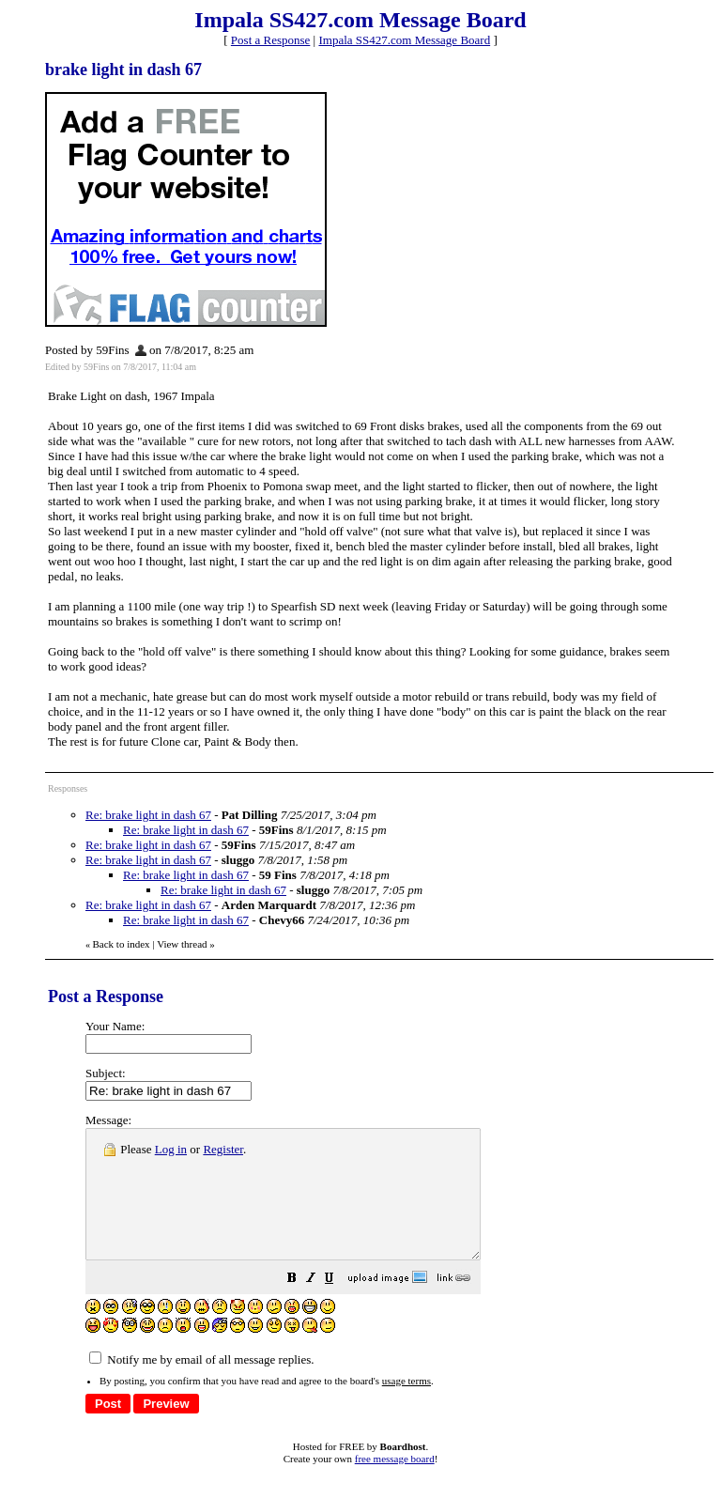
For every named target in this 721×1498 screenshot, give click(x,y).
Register (223, 1149)
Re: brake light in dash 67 (148, 815)
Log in (171, 1149)
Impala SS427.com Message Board (404, 40)
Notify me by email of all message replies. (201, 1385)
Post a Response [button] (271, 40)
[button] (338, 1306)
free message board (395, 1484)
